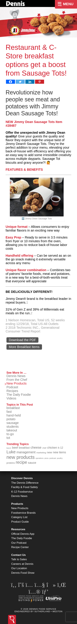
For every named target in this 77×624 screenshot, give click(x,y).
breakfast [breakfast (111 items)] (24, 447)
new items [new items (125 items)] (59, 452)
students (12, 426)
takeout (11, 430)
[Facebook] (10, 82)
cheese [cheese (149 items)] (36, 447)
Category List (19, 517)
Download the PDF (22, 340)
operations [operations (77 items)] (40, 458)
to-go (10, 434)
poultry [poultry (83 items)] (59, 458)
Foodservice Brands (23, 512)
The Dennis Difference (25, 482)
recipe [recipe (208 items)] (21, 462)
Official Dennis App (22, 533)
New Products (16, 383)
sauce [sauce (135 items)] (32, 462)
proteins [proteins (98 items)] (10, 463)
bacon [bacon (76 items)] (8, 448)
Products (17, 503)
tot (8, 438)
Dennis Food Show (23, 572)
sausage (12, 423)
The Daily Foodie (18, 394)
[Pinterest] (39, 82)
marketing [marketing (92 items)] (41, 452)
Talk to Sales (19, 559)
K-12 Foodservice (22, 491)
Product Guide (20, 521)
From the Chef (16, 379)
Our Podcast (19, 542)
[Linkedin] (29, 82)
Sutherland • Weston (48, 611)
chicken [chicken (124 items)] (52, 447)
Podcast (12, 387)
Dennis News (16, 376)
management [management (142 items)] (26, 452)
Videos (11, 398)
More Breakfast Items (24, 347)
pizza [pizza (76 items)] (46, 458)
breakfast (13, 408)
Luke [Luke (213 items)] (11, 451)
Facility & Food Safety (24, 487)
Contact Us (18, 555)
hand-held (13, 415)
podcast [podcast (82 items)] (52, 458)
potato (10, 419)
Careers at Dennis (22, 563)
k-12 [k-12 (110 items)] (60, 447)
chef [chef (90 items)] (44, 448)
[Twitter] (20, 82)
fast (9, 411)
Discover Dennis (22, 478)
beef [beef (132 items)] (15, 447)
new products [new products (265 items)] (20, 457)
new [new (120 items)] (49, 452)
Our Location (19, 568)
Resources (18, 529)
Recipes (12, 391)
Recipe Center (20, 547)
